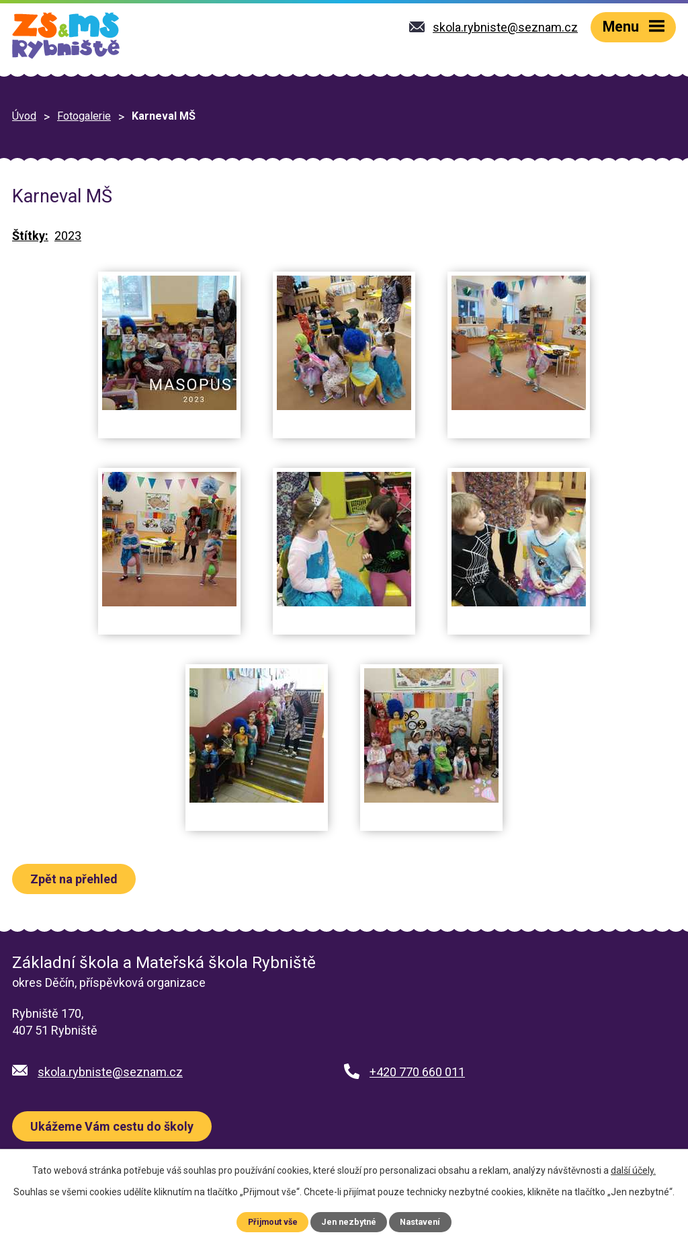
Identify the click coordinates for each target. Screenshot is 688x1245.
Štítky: (30, 236)
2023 (67, 236)
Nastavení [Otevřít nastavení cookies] (420, 1222)
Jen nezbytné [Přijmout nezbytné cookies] (348, 1222)
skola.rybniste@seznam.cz (110, 1072)
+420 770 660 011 (417, 1072)
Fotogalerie (84, 116)
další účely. (633, 1170)
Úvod (24, 116)
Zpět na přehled (74, 879)
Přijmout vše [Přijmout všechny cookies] (273, 1222)
